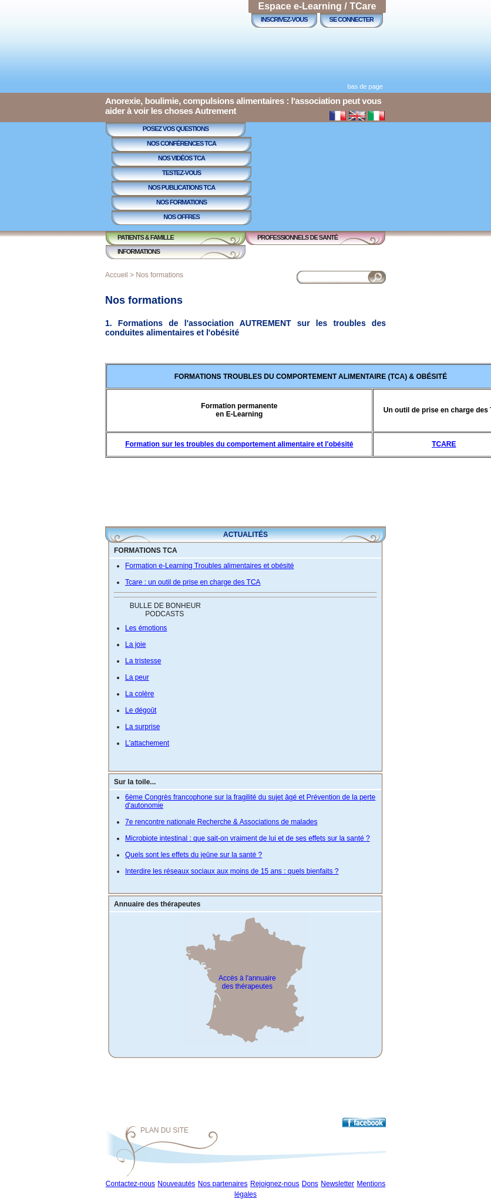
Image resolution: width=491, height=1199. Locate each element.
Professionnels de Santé (297, 237)
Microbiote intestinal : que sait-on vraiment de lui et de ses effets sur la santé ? (247, 838)
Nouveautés (176, 1184)
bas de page (365, 86)
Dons (310, 1184)
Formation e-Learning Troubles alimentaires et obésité (209, 566)
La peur (137, 677)
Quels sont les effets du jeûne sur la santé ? (193, 855)
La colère (139, 694)
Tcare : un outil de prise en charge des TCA (193, 582)
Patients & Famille (145, 237)
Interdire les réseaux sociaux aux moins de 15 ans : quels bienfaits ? (232, 871)
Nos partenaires (223, 1184)
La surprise (142, 727)
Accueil (116, 275)
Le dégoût (140, 710)
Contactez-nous (130, 1184)
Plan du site (164, 1130)
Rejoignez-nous (274, 1184)
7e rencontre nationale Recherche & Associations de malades (221, 822)
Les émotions (146, 628)
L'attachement (147, 743)
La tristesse (143, 661)
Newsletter (337, 1184)
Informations (138, 251)
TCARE (444, 444)
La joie (135, 644)
